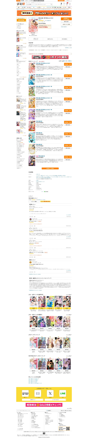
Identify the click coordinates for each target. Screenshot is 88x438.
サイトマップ (47, 424)
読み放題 (22, 0)
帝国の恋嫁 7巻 (39, 132)
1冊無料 (33, 308)
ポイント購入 (33, 414)
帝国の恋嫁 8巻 (39, 144)
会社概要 (25, 431)
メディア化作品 (19, 156)
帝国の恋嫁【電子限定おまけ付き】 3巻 (44, 86)
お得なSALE (19, 149)
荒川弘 (18, 90)
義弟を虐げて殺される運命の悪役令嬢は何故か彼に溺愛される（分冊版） (23, 125)
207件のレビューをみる (41, 199)
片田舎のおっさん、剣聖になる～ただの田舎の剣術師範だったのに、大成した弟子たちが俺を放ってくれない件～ (23, 115)
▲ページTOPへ (69, 408)
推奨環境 (46, 423)
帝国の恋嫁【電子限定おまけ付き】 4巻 (44, 98)
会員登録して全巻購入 (50, 168)
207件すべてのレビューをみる (35, 274)
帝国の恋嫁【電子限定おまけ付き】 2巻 (44, 74)
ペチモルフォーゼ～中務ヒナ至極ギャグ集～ (23, 53)
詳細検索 (18, 162)
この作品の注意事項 (33, 35)
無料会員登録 (61, 0)
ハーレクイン (20, 422)
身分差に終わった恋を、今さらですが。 (23, 100)
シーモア (18, 0)
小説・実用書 (54, 7)
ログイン (68, 0)
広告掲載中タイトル (20, 161)
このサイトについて (52, 431)
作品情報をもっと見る (68, 47)
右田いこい (21, 108)
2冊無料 (42, 308)
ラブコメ (18, 65)
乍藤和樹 (21, 118)
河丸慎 (18, 80)
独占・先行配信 (20, 424)
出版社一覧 (66, 410)
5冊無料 (58, 308)
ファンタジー (38, 175)
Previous (29, 302)
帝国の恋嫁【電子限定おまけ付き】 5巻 (44, 109)
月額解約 (32, 420)
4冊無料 (66, 308)
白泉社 (37, 180)
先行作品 (64, 175)
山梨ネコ (23, 127)
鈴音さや (68, 373)
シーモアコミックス (39, 7)
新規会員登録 (33, 413)
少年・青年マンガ (20, 414)
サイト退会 (33, 422)
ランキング (19, 142)
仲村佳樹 (18, 87)
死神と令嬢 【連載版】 (42, 351)
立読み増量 (50, 308)
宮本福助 (40, 373)
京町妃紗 (18, 84)
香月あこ (57, 373)
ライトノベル (49, 7)
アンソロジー (19, 83)
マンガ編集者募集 (62, 415)
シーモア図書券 (19, 165)
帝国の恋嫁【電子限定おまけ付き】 (43, 63)
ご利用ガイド (19, 25)
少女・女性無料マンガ (20, 145)
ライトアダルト (69, 7)
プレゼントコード (20, 166)
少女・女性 (28, 7)
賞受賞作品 (18, 154)
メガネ (18, 74)
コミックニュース (20, 164)
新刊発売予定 (19, 141)
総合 (18, 7)
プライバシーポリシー (32, 431)
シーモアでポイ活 (20, 153)
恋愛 (17, 64)
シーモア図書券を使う (34, 424)
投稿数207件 (44, 20)
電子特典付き (60, 175)
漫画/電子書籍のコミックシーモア (23, 413)
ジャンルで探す (29, 4)
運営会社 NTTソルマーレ (61, 431)
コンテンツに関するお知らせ (35, 427)
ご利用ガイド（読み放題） (49, 421)
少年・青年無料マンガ (20, 146)
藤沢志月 (18, 88)
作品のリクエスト (48, 422)
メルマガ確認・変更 (34, 415)
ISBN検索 (56, 431)
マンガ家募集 (61, 414)
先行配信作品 (19, 150)
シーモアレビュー (20, 429)
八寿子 (18, 91)
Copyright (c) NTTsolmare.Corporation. (44, 437)
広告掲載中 (56, 175)
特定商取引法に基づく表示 (45, 431)
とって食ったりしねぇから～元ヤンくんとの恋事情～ (23, 106)
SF (53, 175)
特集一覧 (18, 157)
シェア (42, 191)
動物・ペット (19, 72)
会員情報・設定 (33, 416)
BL (33, 7)
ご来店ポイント (32, 399)
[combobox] (42, 4)
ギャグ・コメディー (46, 175)
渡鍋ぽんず (21, 101)
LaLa (37, 181)
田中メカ (21, 49)
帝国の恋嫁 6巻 (39, 121)
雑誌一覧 (62, 410)
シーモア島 (30, 0)
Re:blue (21, 130)
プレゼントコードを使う (35, 425)
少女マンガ (33, 18)
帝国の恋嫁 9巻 (40, 156)
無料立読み (33, 328)
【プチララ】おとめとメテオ (23, 48)
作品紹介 (60, 413)
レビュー (26, 0)
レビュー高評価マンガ (20, 160)
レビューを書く (41, 21)
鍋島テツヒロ (24, 119)
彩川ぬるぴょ (64, 373)
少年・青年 (23, 7)
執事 (17, 75)
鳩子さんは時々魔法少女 (23, 38)
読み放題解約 (33, 421)
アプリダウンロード (48, 413)
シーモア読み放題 (20, 428)
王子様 (18, 71)
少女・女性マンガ (31, 378)
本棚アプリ (18, 168)
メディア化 (64, 7)
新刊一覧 (70, 410)
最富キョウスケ (19, 81)
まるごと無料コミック (20, 144)
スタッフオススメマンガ (21, 158)
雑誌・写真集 (59, 7)
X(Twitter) (60, 421)
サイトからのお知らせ (34, 426)
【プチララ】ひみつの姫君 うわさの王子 (23, 33)
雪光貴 (21, 127)
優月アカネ (60, 373)
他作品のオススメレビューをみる (36, 290)
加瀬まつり (21, 131)
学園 (17, 67)
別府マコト (43, 373)
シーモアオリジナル (21, 423)
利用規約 (27, 431)
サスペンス (18, 68)
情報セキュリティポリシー (38, 431)
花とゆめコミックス (41, 181)
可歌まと (40, 19)
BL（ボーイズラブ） (21, 416)
